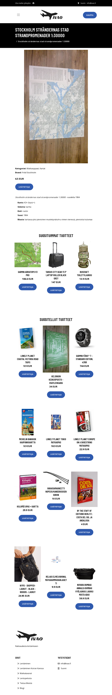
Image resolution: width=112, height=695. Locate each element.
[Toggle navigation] (18, 15)
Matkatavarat (26, 673)
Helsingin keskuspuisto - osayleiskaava (56, 379)
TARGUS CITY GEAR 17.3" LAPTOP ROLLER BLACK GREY (56, 275)
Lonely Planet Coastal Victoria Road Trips (27, 359)
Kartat (42, 168)
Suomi (83, 3)
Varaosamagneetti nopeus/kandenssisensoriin (56, 491)
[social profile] (33, 3)
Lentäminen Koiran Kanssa (32, 668)
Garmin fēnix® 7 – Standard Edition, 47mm (84, 359)
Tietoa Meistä (26, 683)
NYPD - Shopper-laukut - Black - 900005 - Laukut (28, 588)
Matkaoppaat (33, 168)
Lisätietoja (24, 187)
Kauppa (89, 15)
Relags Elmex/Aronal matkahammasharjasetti (56, 580)
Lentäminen (25, 663)
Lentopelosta (26, 678)
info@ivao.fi (91, 3)
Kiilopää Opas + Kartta (27, 506)
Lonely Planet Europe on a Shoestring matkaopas (84, 442)
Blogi (22, 688)
